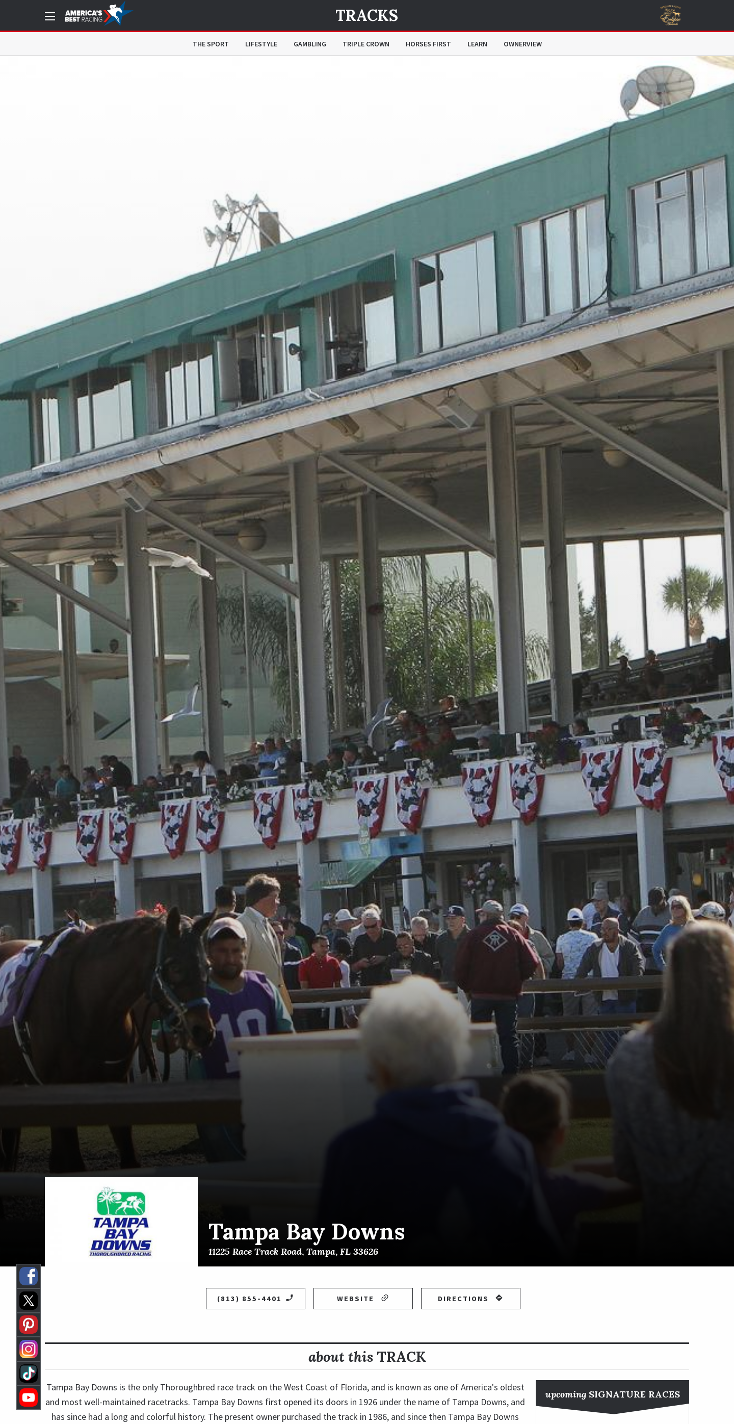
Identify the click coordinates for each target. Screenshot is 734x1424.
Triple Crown (366, 43)
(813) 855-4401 (255, 1298)
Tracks (366, 15)
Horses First (428, 43)
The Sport (211, 43)
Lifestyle (261, 43)
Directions (470, 1298)
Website (362, 1298)
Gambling (310, 43)
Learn (477, 43)
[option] (367, 661)
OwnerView (523, 43)
